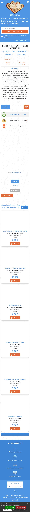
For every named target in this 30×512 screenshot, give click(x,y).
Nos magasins (15, 483)
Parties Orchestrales (9, 51)
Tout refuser (21, 507)
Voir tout (24, 208)
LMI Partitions (15, 15)
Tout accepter (9, 507)
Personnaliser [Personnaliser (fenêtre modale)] (8, 509)
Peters (8, 64)
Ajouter (26, 107)
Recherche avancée (21, 40)
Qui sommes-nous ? (15, 487)
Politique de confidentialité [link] (20, 509)
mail (16, 500)
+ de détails (15, 190)
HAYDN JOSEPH (15, 48)
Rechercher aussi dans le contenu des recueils (15, 36)
